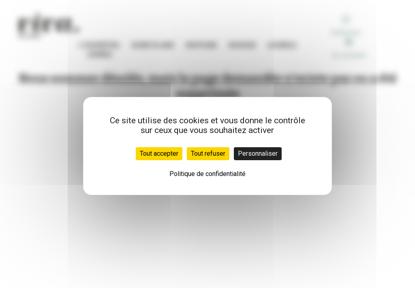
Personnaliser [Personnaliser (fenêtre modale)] (258, 153)
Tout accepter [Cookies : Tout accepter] (159, 153)
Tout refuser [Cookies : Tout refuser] (208, 153)
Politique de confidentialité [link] (207, 174)
